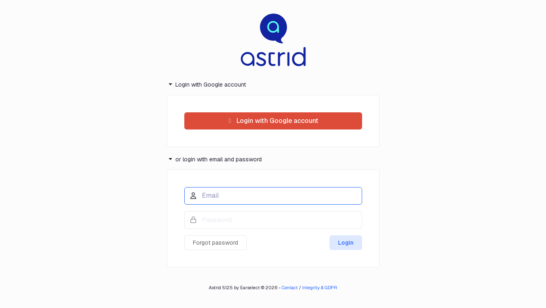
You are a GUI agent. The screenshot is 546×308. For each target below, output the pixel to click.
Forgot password (215, 242)
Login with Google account (206, 85)
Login (346, 242)
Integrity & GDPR (319, 287)
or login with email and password (214, 159)
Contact (290, 287)
